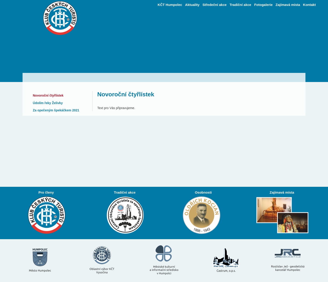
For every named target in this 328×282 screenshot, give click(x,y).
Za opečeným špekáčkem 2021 (56, 110)
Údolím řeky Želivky (48, 103)
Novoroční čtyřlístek (48, 95)
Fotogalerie (263, 5)
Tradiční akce (240, 5)
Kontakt (309, 5)
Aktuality (192, 5)
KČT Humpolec (170, 5)
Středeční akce (214, 5)
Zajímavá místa (288, 5)
